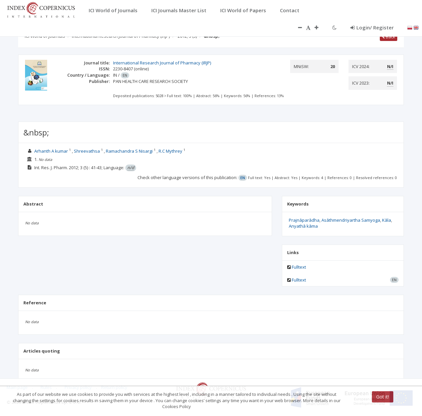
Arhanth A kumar (51, 151)
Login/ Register (372, 27)
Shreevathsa (87, 151)
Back (388, 37)
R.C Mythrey (171, 151)
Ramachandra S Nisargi (129, 151)
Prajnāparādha (304, 220)
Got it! (382, 397)
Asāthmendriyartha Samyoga (350, 220)
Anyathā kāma (303, 226)
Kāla (386, 220)
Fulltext (299, 267)
